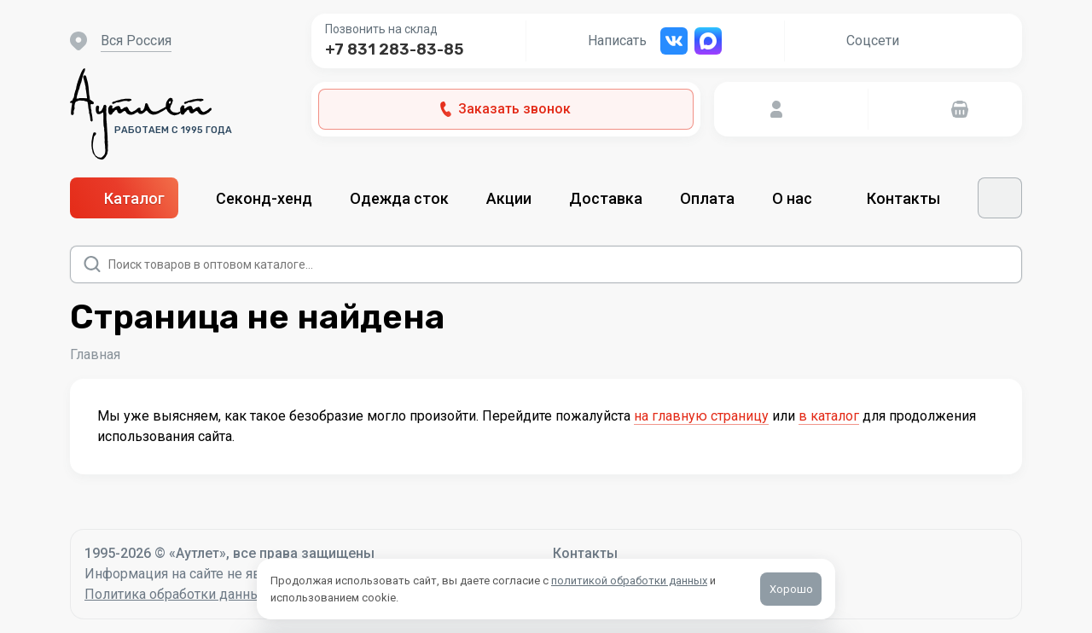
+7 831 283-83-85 (394, 49)
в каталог (829, 416)
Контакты (903, 198)
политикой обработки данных (629, 580)
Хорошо (791, 589)
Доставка (605, 198)
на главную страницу (701, 416)
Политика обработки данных (176, 594)
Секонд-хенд (264, 198)
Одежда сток (399, 198)
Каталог (124, 198)
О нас (800, 198)
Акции (508, 198)
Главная (95, 354)
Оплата (707, 198)
